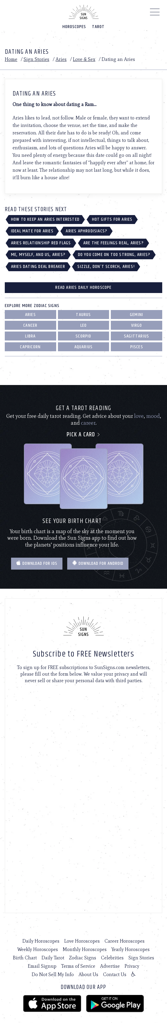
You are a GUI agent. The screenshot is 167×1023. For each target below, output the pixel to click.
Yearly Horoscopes (130, 949)
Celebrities (112, 958)
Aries (61, 59)
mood (153, 416)
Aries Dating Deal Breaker (38, 266)
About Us (88, 974)
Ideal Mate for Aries (32, 231)
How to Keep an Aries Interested (45, 219)
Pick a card (83, 434)
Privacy (132, 966)
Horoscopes (74, 26)
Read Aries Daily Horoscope (83, 287)
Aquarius (83, 347)
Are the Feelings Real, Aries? (113, 243)
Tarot (98, 26)
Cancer (30, 325)
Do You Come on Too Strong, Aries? (114, 254)
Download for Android (97, 563)
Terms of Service (78, 966)
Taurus (83, 314)
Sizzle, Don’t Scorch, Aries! (106, 266)
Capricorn (30, 347)
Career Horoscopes (125, 941)
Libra (30, 336)
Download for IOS (36, 563)
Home (11, 59)
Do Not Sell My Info (53, 974)
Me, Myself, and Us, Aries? (38, 254)
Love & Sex (84, 59)
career (88, 423)
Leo (83, 325)
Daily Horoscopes (40, 941)
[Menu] (155, 13)
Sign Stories (36, 59)
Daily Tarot (53, 958)
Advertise (110, 966)
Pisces (136, 347)
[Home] (84, 12)
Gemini (136, 314)
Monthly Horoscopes (85, 949)
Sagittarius (136, 336)
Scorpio (83, 336)
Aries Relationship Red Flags (41, 243)
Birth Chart (25, 958)
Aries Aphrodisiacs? (86, 231)
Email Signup (42, 966)
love (139, 416)
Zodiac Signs (82, 958)
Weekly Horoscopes (37, 949)
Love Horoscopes (82, 941)
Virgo (136, 325)
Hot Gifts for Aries (112, 219)
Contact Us (114, 974)
